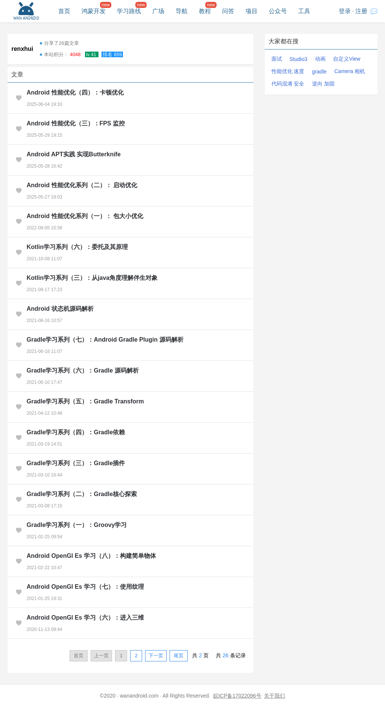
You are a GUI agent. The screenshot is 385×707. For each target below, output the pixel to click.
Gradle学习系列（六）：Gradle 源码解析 (83, 370)
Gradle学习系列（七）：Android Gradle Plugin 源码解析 (105, 339)
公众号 (278, 11)
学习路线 (129, 11)
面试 (276, 59)
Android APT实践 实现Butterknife (74, 154)
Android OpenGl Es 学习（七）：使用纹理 (85, 586)
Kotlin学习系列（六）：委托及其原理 (77, 247)
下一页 (156, 655)
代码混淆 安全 (288, 84)
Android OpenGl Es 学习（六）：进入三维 (85, 617)
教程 (205, 11)
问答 (228, 11)
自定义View (346, 59)
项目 (252, 11)
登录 (345, 11)
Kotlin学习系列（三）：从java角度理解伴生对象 (92, 278)
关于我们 (274, 696)
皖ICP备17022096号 (237, 696)
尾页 (178, 655)
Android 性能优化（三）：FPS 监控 (76, 123)
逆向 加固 (323, 84)
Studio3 (298, 59)
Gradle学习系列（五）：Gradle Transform (85, 401)
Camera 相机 (349, 71)
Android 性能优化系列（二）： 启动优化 (82, 185)
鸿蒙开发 (94, 11)
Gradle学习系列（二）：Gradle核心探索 (82, 494)
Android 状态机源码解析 (60, 308)
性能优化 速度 (288, 71)
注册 (361, 11)
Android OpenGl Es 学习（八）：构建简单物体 (91, 556)
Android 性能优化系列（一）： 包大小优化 (85, 216)
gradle (319, 72)
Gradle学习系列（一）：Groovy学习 (77, 525)
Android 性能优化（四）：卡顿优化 (75, 92)
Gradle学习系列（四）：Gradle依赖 (76, 432)
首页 (64, 11)
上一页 (101, 655)
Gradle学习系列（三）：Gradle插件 (76, 463)
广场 (158, 11)
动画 (320, 59)
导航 (182, 11)
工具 (304, 11)
